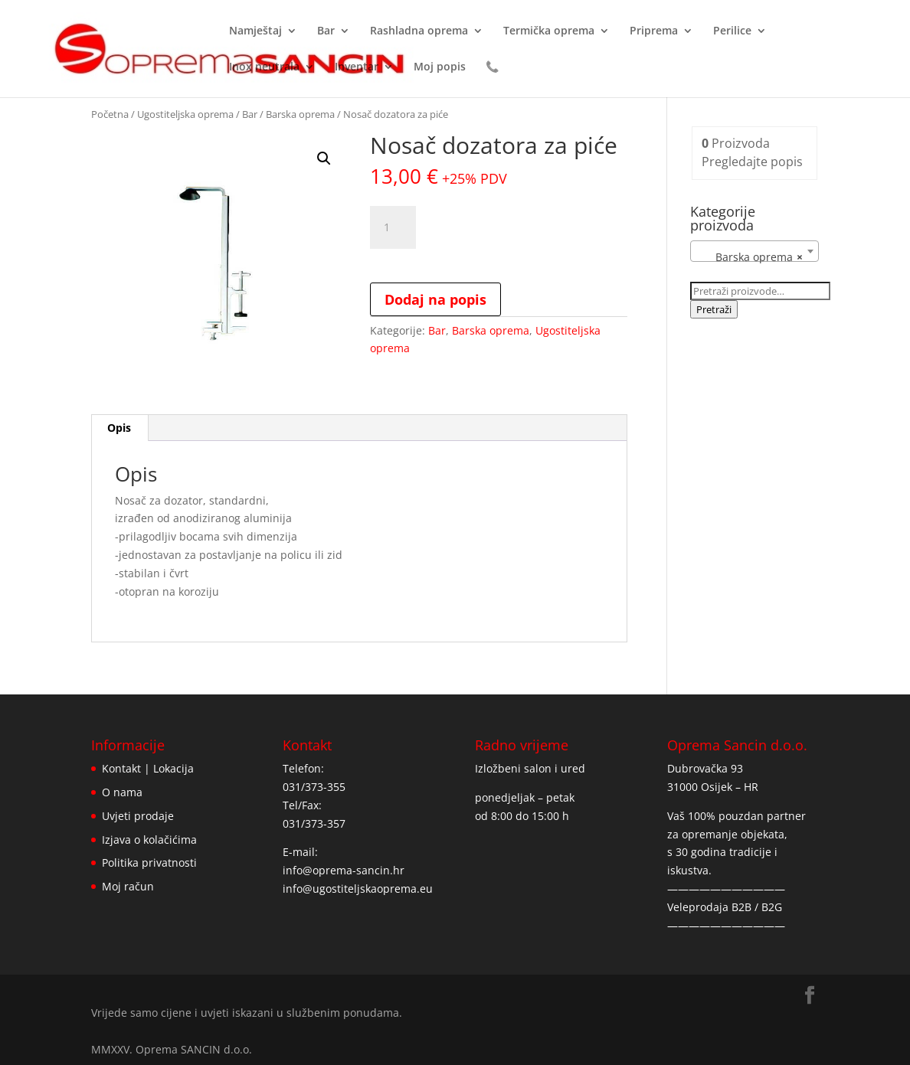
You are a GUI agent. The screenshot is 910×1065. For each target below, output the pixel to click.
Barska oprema (300, 114)
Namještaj (255, 31)
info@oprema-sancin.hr (343, 870)
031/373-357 (314, 823)
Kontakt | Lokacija (148, 768)
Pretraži (714, 309)
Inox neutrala (264, 67)
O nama (122, 792)
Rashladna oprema (419, 31)
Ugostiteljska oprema (185, 114)
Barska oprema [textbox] (750, 257)
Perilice (732, 31)
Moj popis (440, 67)
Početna (110, 114)
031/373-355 (314, 786)
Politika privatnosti (149, 862)
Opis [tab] (119, 427)
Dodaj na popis (435, 299)
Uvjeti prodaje (138, 816)
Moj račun (128, 886)
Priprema (654, 31)
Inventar (356, 67)
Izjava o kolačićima (149, 839)
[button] (324, 158)
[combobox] (754, 251)
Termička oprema (548, 31)
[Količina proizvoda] (393, 227)
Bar (326, 31)
